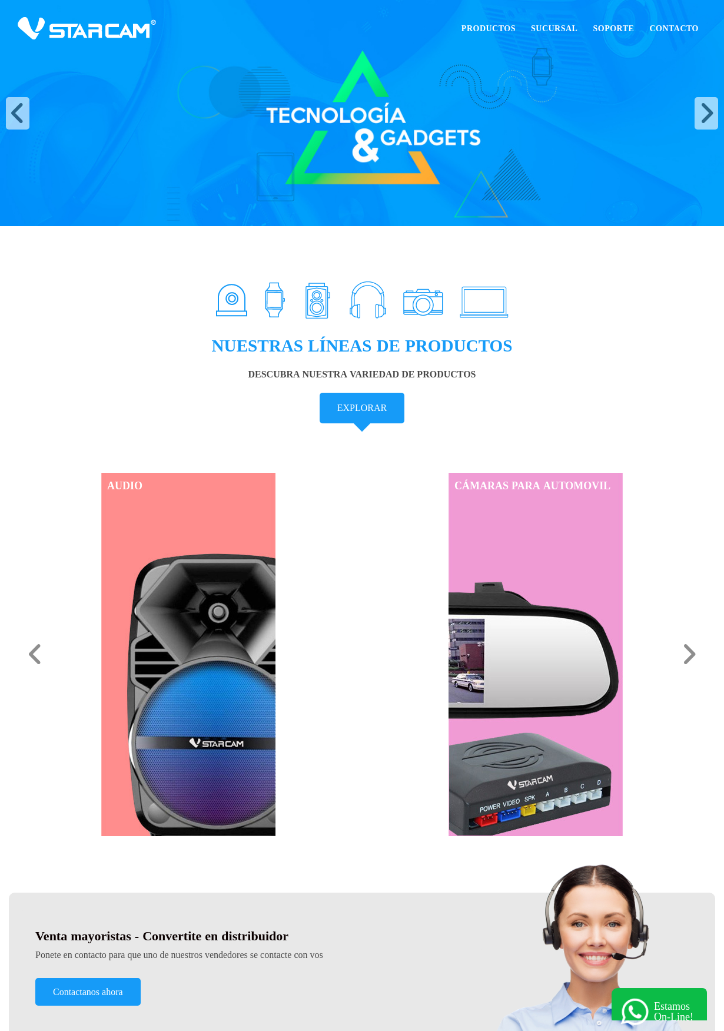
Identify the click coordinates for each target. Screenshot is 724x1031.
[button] (17, 113)
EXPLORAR (362, 408)
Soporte (613, 28)
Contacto (674, 28)
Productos (488, 28)
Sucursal (554, 28)
